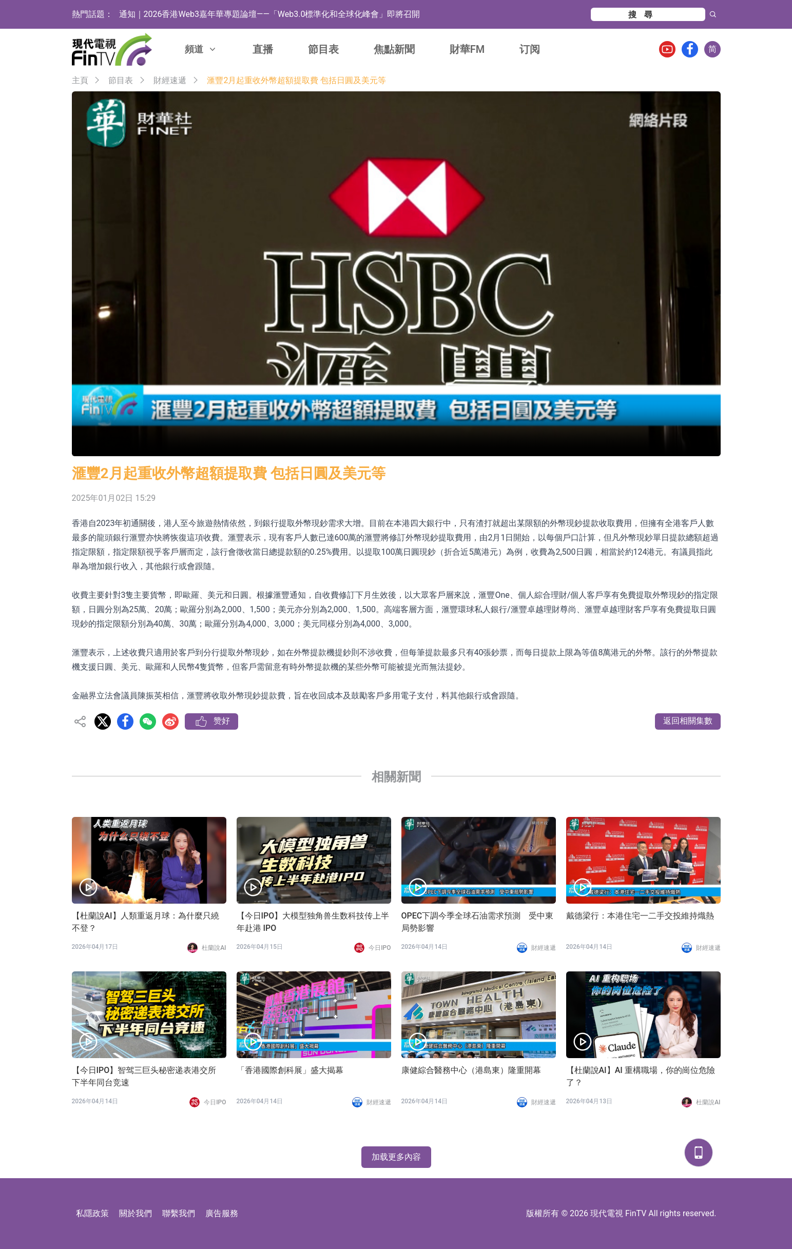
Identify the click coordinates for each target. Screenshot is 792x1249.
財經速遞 (169, 80)
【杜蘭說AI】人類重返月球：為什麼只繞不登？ (145, 922)
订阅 (529, 49)
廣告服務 (221, 1213)
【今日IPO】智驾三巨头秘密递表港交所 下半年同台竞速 (144, 1076)
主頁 (80, 80)
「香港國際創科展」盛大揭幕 (290, 1070)
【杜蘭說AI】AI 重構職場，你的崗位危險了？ (640, 1076)
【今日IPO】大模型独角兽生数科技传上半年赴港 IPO (313, 922)
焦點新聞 (394, 49)
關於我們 (135, 1213)
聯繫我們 (178, 1213)
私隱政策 (92, 1213)
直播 (263, 49)
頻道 (201, 49)
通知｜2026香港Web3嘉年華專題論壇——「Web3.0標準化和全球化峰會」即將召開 (269, 14)
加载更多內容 (396, 1157)
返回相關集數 (687, 721)
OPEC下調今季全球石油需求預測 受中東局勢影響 (477, 922)
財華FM (467, 49)
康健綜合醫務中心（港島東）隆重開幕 (471, 1070)
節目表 (323, 49)
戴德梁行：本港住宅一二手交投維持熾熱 (640, 916)
